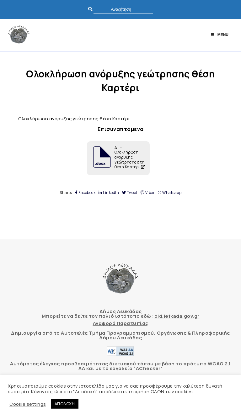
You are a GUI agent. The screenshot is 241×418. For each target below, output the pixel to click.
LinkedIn (109, 193)
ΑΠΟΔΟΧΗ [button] (65, 403)
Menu (219, 35)
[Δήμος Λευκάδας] (19, 35)
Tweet (129, 193)
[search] (123, 9)
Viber (148, 193)
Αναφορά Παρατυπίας (120, 323)
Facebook (85, 193)
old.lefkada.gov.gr (177, 316)
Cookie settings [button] (27, 404)
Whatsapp (169, 193)
